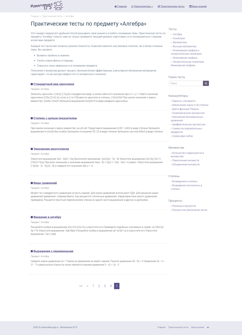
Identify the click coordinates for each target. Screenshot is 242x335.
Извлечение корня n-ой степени (190, 105)
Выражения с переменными (53, 251)
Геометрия (178, 38)
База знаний (198, 6)
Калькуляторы (142, 6)
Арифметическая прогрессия (188, 124)
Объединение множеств (186, 164)
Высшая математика (184, 46)
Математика (179, 42)
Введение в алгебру (47, 217)
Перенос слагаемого (184, 101)
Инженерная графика (184, 57)
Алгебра (177, 34)
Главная (121, 6)
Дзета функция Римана (185, 109)
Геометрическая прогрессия (188, 113)
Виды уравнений (45, 183)
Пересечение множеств (185, 160)
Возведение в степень (184, 181)
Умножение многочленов (51, 149)
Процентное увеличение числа (189, 209)
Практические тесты (171, 6)
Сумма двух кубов (182, 136)
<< (80, 286)
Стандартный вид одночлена (53, 84)
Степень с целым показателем (55, 118)
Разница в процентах (184, 205)
